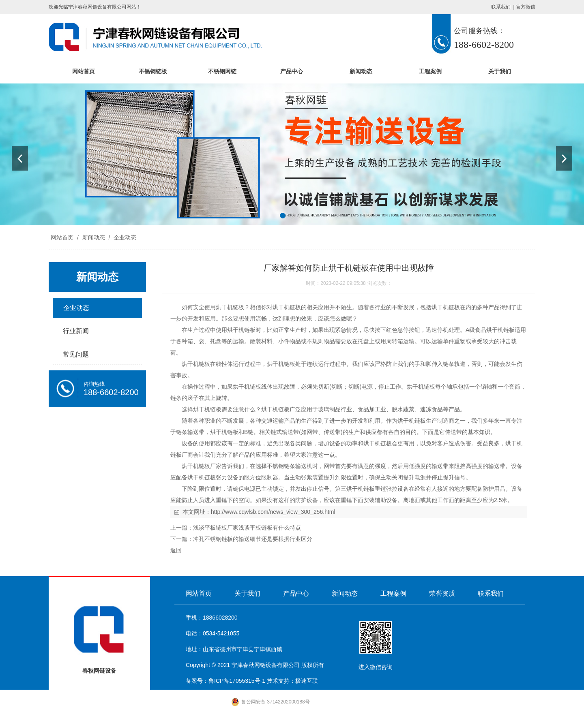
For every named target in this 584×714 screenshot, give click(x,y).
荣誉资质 (442, 593)
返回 (176, 550)
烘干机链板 (230, 307)
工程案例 (430, 71)
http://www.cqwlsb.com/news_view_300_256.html (273, 512)
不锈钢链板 (153, 71)
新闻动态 (361, 71)
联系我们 (501, 7)
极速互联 (306, 681)
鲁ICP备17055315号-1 (236, 681)
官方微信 (525, 7)
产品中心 (291, 71)
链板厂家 (210, 466)
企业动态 (124, 237)
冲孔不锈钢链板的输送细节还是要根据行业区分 (252, 539)
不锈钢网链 (222, 71)
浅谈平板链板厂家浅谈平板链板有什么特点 (247, 527)
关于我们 (499, 71)
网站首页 (83, 71)
